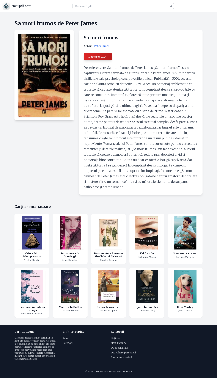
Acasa (66, 338)
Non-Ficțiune (119, 342)
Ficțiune (115, 338)
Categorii (68, 342)
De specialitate (119, 347)
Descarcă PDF (97, 56)
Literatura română (121, 357)
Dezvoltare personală (123, 352)
